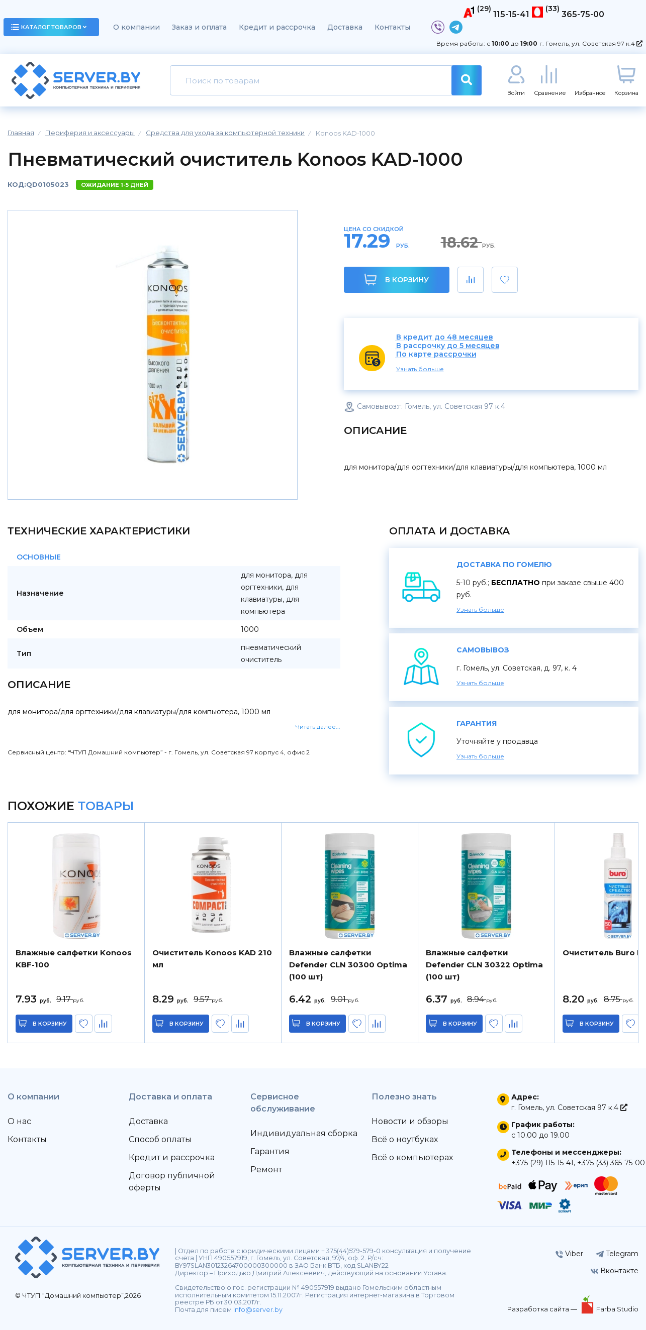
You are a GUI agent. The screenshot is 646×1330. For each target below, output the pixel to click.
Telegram (617, 1253)
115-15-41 (511, 14)
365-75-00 (583, 14)
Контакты (392, 27)
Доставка (344, 27)
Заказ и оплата (199, 27)
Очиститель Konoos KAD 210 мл (212, 958)
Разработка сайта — (543, 1309)
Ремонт (266, 1169)
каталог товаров (48, 27)
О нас (19, 1121)
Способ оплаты (160, 1139)
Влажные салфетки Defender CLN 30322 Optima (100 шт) (484, 964)
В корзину (396, 279)
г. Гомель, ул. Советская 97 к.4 (590, 43)
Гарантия (270, 1151)
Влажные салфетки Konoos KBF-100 (74, 958)
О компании (136, 27)
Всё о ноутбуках (405, 1139)
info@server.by (258, 1309)
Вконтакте (614, 1270)
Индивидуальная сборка (303, 1133)
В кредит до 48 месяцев (444, 337)
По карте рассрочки (436, 354)
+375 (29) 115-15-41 (542, 1162)
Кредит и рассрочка (277, 27)
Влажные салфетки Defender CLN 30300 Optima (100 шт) (348, 964)
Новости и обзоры (410, 1121)
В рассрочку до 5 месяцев (448, 346)
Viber (569, 1253)
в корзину (50, 1023)
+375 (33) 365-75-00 (611, 1162)
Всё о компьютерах (412, 1157)
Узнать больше (420, 369)
